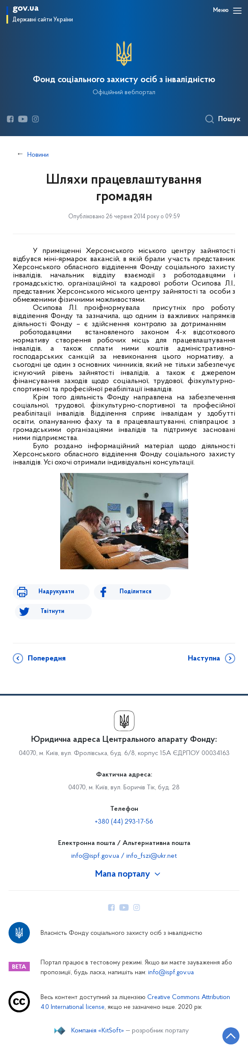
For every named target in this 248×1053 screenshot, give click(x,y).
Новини (38, 155)
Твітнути (52, 611)
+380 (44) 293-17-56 (124, 821)
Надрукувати (56, 592)
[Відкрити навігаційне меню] (237, 10)
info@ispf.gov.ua (171, 973)
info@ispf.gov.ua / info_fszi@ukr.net (124, 856)
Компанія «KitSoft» (97, 1030)
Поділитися (136, 592)
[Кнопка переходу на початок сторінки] (230, 1035)
